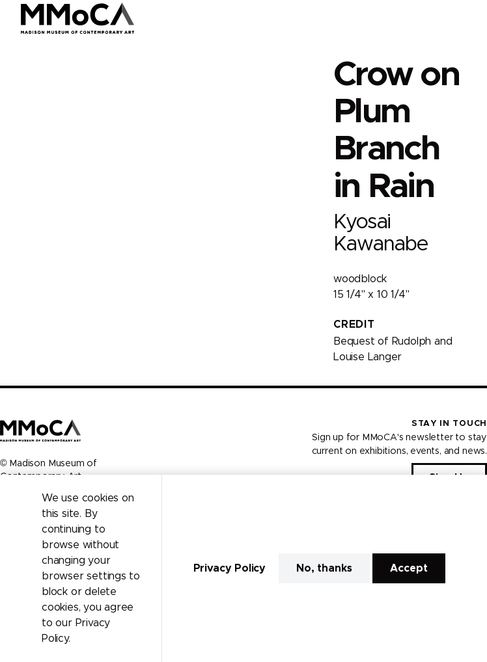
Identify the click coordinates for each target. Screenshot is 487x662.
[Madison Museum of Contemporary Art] (78, 18)
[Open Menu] (469, 18)
